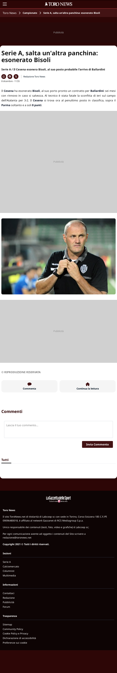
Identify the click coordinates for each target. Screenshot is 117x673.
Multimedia (9, 575)
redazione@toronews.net (17, 537)
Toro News (10, 13)
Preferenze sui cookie (15, 642)
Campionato (30, 12)
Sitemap (7, 624)
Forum (6, 606)
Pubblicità (8, 602)
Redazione (9, 597)
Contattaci (8, 593)
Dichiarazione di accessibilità (19, 638)
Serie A (7, 561)
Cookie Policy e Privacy (15, 633)
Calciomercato (11, 566)
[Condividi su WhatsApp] (3, 76)
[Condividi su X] (16, 76)
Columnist (8, 570)
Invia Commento (97, 444)
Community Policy (13, 629)
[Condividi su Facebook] (10, 76)
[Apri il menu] (5, 4)
